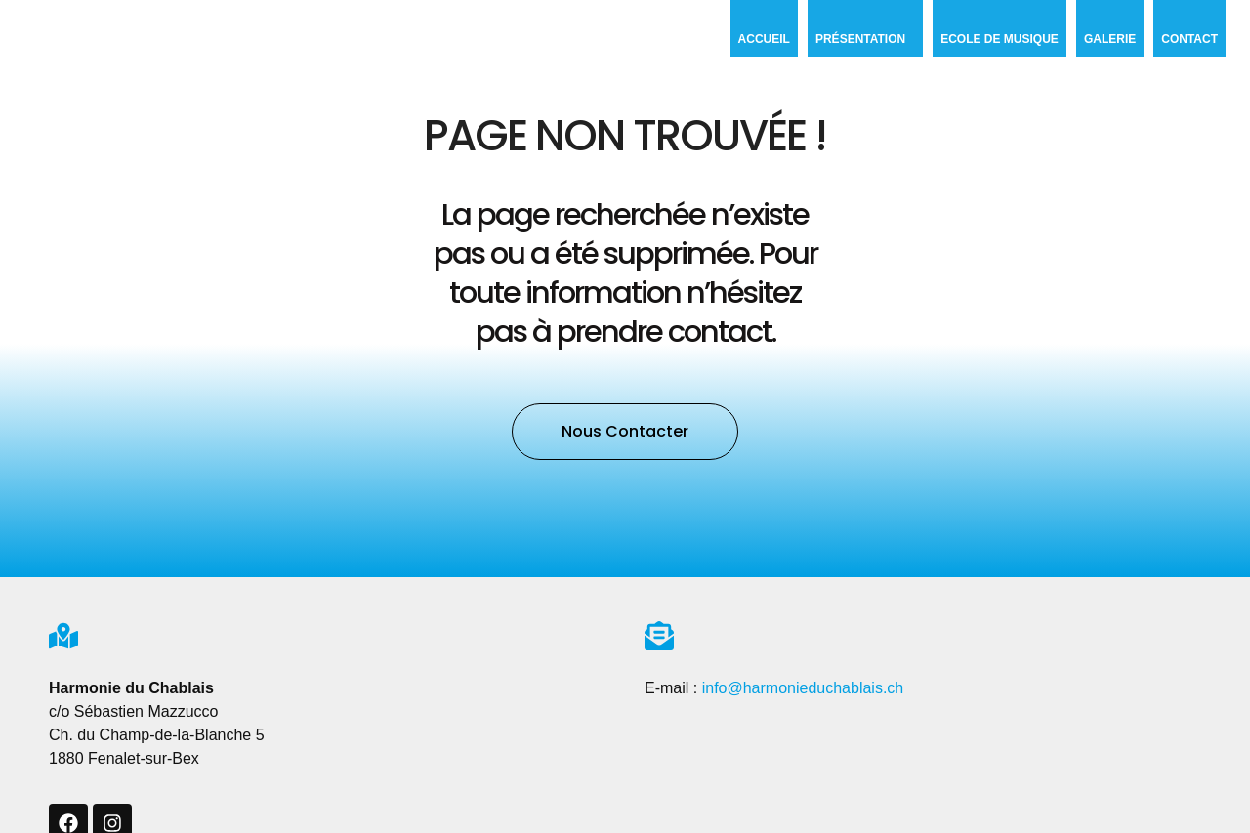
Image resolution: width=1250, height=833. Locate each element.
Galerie (1110, 39)
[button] (625, 431)
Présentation (865, 39)
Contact (1189, 39)
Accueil (764, 39)
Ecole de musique (999, 39)
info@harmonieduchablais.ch (803, 688)
